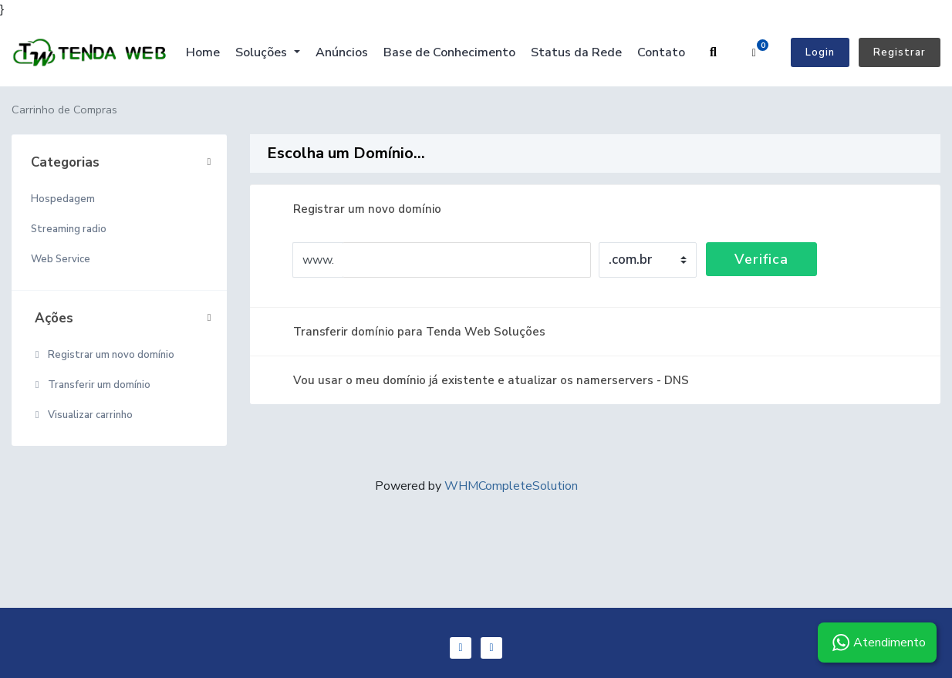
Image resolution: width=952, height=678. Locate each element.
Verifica (761, 259)
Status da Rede (576, 52)
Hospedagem (63, 199)
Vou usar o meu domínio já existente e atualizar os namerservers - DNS (478, 380)
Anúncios (342, 52)
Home (203, 52)
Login (820, 52)
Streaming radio (68, 229)
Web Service (60, 259)
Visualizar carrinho (82, 415)
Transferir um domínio (90, 385)
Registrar (899, 52)
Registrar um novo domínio (102, 355)
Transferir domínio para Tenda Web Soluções (406, 331)
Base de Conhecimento (449, 52)
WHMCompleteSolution (511, 485)
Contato (661, 52)
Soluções (262, 52)
